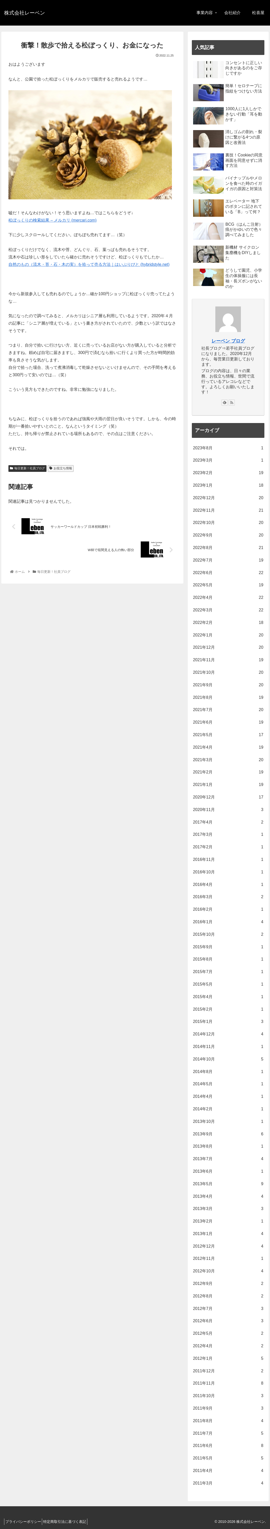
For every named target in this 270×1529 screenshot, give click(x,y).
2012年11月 (228, 1258)
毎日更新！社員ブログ (27, 468)
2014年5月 (228, 1084)
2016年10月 (228, 872)
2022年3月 (228, 610)
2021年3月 (228, 760)
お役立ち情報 (60, 468)
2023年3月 (228, 460)
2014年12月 (228, 1034)
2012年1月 (228, 1358)
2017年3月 (228, 834)
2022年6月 (228, 573)
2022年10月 (228, 523)
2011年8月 (228, 1421)
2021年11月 (228, 660)
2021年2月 (228, 772)
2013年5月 (228, 1184)
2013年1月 (228, 1234)
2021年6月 (228, 722)
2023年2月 (228, 473)
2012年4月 (228, 1346)
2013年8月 (228, 1146)
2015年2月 (228, 1009)
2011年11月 (228, 1383)
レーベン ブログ (228, 341)
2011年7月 (228, 1433)
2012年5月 (228, 1333)
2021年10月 (228, 672)
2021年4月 (228, 747)
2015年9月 (228, 947)
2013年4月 (228, 1196)
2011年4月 (228, 1471)
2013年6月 (228, 1171)
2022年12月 (228, 498)
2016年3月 (228, 897)
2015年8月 (228, 959)
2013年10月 (228, 1121)
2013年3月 (228, 1209)
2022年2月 (228, 622)
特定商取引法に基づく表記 (69, 1522)
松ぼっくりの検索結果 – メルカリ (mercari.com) (52, 220)
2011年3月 (228, 1483)
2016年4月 (228, 884)
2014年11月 (228, 1047)
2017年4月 (228, 822)
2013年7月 (228, 1159)
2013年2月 (228, 1221)
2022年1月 (228, 635)
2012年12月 (228, 1246)
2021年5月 (228, 735)
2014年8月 (228, 1072)
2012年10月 (228, 1271)
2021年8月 (228, 697)
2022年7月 (228, 560)
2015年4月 (228, 997)
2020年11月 (228, 810)
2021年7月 (228, 710)
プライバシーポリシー (25, 1522)
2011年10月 (228, 1396)
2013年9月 (228, 1134)
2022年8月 (228, 548)
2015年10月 (228, 934)
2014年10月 (228, 1059)
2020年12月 (228, 797)
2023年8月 (228, 448)
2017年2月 (228, 847)
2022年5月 (228, 585)
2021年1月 (228, 785)
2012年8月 (228, 1296)
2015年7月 (228, 972)
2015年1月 (228, 1021)
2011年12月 (228, 1371)
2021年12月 (228, 647)
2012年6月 (228, 1321)
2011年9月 (228, 1408)
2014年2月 (228, 1109)
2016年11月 (228, 859)
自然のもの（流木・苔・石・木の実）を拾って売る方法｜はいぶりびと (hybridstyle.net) (88, 264)
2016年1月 (228, 922)
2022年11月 (228, 510)
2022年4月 (228, 597)
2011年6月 (228, 1446)
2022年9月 (228, 535)
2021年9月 (228, 685)
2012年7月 (228, 1309)
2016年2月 (228, 909)
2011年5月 (228, 1458)
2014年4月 (228, 1096)
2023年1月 (228, 485)
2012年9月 (228, 1283)
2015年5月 (228, 984)
